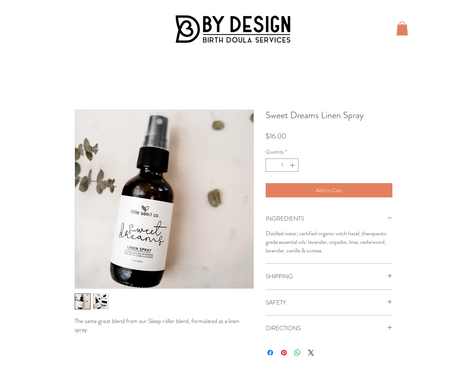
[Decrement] (271, 165)
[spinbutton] (282, 165)
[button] (402, 28)
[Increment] (292, 165)
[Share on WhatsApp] (297, 352)
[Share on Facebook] (270, 352)
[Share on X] (311, 352)
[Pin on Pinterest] (284, 352)
